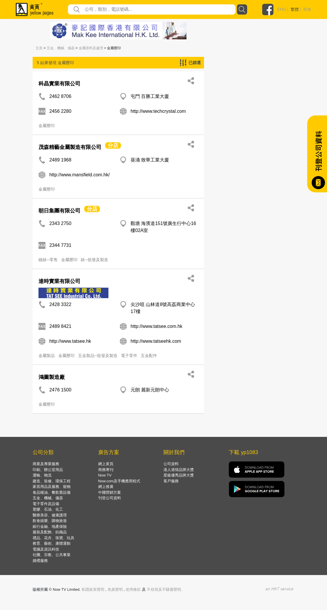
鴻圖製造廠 (51, 377)
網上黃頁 (105, 464)
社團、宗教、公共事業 (52, 555)
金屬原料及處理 (91, 48)
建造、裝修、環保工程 (52, 481)
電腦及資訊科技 (46, 549)
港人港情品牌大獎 (179, 469)
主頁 (39, 48)
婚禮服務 (40, 560)
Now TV (105, 475)
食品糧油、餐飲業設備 (52, 492)
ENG (281, 9)
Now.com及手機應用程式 (119, 481)
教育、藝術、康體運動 (52, 543)
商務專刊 (105, 469)
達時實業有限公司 (59, 281)
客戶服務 (171, 481)
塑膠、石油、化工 (48, 509)
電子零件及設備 (46, 504)
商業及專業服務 (46, 464)
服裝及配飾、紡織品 (50, 532)
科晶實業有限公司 (59, 84)
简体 (307, 9)
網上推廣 (105, 486)
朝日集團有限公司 (59, 211)
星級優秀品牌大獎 (179, 475)
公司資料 (171, 464)
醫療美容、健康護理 (50, 515)
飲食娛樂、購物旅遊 (50, 520)
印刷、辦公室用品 (48, 469)
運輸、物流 (42, 475)
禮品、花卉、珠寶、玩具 (53, 538)
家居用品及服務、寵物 (52, 486)
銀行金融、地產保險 (50, 526)
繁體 (295, 9)
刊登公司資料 (109, 498)
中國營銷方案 (109, 492)
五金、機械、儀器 (61, 48)
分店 (113, 145)
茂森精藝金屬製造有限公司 (69, 147)
